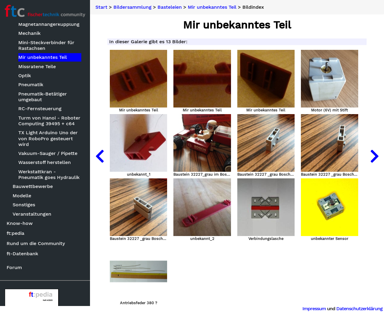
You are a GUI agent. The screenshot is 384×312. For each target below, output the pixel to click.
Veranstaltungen (32, 214)
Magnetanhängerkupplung (49, 24)
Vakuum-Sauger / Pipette (47, 153)
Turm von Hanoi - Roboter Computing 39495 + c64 (49, 120)
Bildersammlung (132, 7)
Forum (14, 267)
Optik (24, 75)
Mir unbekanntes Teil (42, 57)
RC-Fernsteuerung (40, 108)
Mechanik (29, 33)
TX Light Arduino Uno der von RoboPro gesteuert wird (48, 138)
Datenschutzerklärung (359, 308)
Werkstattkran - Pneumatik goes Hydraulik (49, 174)
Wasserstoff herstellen (44, 162)
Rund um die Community (36, 243)
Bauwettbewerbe (33, 186)
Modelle (22, 195)
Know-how (20, 223)
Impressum (314, 308)
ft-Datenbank (22, 253)
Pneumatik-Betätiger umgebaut (42, 96)
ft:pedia (15, 233)
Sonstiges (24, 204)
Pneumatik (30, 84)
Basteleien (170, 7)
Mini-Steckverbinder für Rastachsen (46, 45)
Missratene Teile (37, 66)
